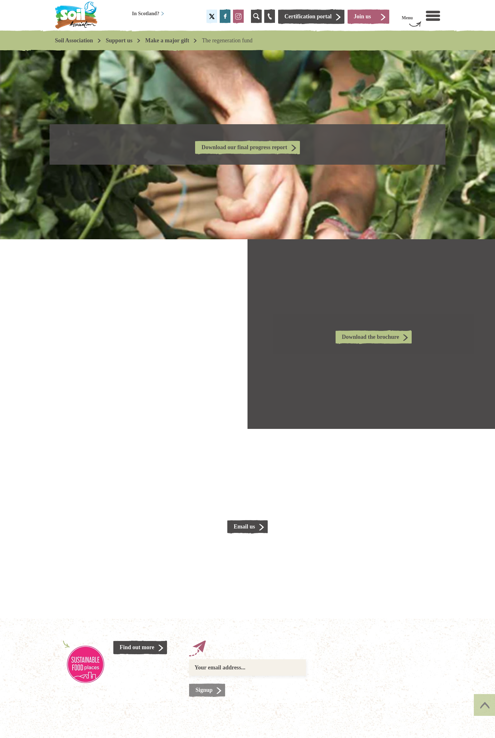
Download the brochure (370, 337)
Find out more (137, 647)
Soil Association (74, 40)
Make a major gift (167, 40)
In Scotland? (148, 13)
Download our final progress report (244, 147)
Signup (203, 690)
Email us (244, 526)
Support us (119, 40)
